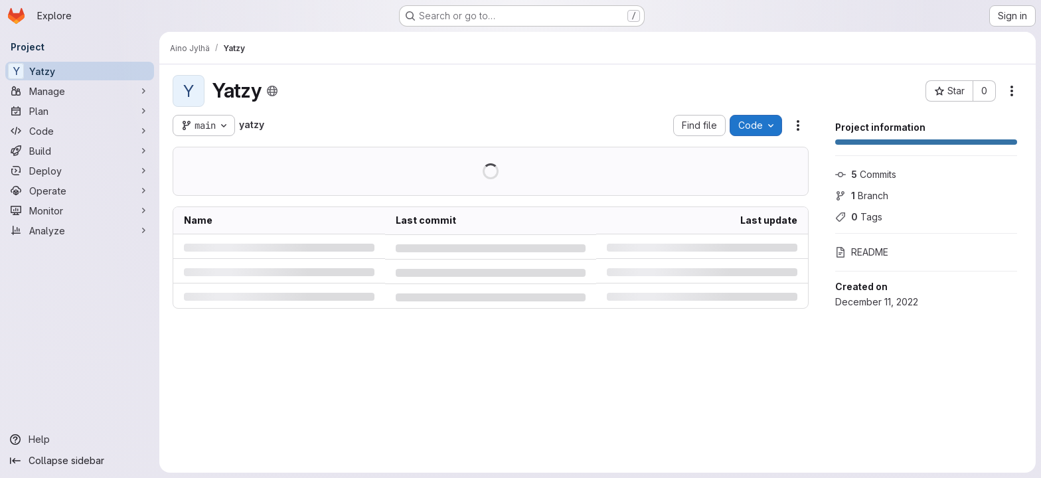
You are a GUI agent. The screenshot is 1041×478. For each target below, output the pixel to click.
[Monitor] (79, 210)
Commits (865, 174)
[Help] (79, 439)
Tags (858, 216)
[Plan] (79, 111)
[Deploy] (79, 170)
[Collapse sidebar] (79, 460)
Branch (861, 195)
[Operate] (79, 190)
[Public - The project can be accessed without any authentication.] (272, 91)
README (861, 252)
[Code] (79, 130)
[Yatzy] (79, 71)
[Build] (79, 150)
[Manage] (79, 91)
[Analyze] (79, 230)
